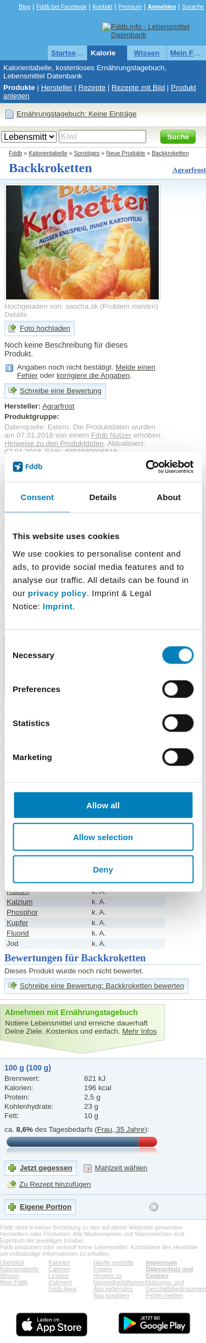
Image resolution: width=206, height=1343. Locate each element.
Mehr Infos (139, 1031)
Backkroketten (170, 153)
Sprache (193, 6)
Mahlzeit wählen (121, 1168)
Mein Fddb (13, 1282)
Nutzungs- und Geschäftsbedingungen (176, 1285)
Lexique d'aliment (59, 1278)
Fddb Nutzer (111, 435)
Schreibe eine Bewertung (61, 391)
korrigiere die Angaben (93, 375)
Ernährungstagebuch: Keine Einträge (76, 114)
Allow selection (103, 837)
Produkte (19, 87)
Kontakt (102, 6)
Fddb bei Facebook (61, 6)
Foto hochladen (45, 328)
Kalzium (19, 902)
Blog (24, 6)
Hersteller (57, 87)
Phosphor (22, 912)
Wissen (147, 53)
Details (15, 314)
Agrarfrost (189, 170)
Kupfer (17, 923)
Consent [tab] (37, 497)
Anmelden (162, 6)
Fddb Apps (62, 1288)
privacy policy (57, 592)
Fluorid (18, 933)
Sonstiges (87, 153)
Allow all (103, 804)
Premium (130, 6)
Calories (59, 1269)
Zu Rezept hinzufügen (55, 1184)
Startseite (68, 53)
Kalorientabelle (117, 53)
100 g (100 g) (27, 1067)
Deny (103, 869)
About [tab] (169, 497)
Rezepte (92, 87)
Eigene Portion (45, 1207)
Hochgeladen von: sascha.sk (51, 306)
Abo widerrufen (113, 1288)
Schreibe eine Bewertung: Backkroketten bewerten (102, 986)
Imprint (58, 605)
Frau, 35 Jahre (121, 1129)
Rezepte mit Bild (138, 87)
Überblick (12, 1262)
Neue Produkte (125, 153)
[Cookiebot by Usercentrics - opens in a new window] (146, 467)
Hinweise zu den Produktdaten (54, 443)
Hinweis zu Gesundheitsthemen (119, 1278)
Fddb (15, 153)
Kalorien (59, 1262)
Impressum (161, 1262)
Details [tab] (103, 497)
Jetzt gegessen (46, 1168)
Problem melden (129, 306)
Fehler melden (164, 1295)
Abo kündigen (111, 1295)
